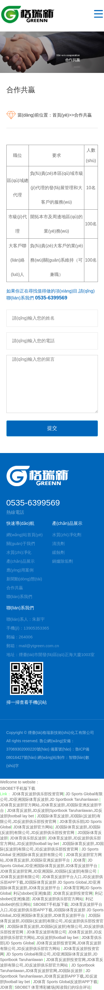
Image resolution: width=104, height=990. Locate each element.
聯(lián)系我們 (19, 596)
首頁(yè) (60, 115)
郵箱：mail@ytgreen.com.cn (32, 645)
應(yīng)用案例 (20, 570)
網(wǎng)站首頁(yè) (24, 534)
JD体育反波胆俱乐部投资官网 (38, 794)
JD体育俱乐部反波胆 (28, 838)
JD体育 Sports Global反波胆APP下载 (65, 982)
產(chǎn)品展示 (20, 561)
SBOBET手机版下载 (17, 788)
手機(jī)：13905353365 (27, 628)
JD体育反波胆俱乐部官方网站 (57, 899)
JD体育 (79, 860)
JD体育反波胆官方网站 (33, 827)
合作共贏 (83, 115)
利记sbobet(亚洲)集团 (32, 893)
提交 (52, 428)
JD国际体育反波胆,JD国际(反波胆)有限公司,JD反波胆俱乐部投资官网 (51, 921)
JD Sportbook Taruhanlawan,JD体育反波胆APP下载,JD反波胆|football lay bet (48, 976)
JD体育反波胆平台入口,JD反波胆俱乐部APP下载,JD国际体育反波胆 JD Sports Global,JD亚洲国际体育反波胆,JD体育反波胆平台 (51, 882)
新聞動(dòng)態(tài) (24, 578)
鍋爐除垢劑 (62, 561)
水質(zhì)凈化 (18, 552)
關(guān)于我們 (20, 543)
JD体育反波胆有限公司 (20, 877)
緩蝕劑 (58, 552)
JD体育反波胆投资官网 (73, 893)
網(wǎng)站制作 (51, 757)
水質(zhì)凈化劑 (66, 534)
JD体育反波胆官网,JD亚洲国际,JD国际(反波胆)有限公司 (49, 871)
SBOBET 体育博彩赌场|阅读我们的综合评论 (53, 987)
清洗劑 (58, 543)
